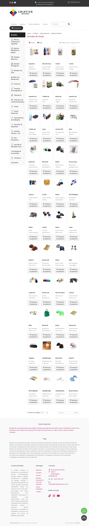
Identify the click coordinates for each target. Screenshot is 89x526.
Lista (39, 43)
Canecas (15, 84)
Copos (14, 106)
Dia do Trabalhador (65, 428)
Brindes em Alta (16, 71)
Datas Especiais (14, 112)
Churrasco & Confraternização (17, 101)
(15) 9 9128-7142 (58, 479)
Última (76, 413)
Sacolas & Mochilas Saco (16, 146)
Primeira (61, 413)
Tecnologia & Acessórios (16, 152)
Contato (45, 24)
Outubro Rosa (24, 430)
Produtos (14, 24)
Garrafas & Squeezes (16, 125)
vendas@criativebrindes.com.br (58, 484)
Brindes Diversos (15, 58)
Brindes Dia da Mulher (30, 428)
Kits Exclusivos (15, 139)
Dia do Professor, (47, 430)
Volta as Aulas (58, 430)
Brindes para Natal (43, 428)
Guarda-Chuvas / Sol (15, 132)
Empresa (22, 24)
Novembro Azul (14, 430)
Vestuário (14, 163)
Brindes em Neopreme (15, 78)
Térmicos (16, 158)
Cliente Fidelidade (34, 24)
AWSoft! (77, 523)
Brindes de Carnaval (15, 428)
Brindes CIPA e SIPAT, (35, 430)
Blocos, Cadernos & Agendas (15, 42)
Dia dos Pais (75, 428)
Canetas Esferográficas (16, 89)
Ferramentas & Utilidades (17, 119)
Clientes (38, 475)
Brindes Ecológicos (15, 65)
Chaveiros (16, 95)
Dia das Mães (54, 428)
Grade (31, 43)
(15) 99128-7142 (74, 2)
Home (29, 33)
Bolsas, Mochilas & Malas (15, 50)
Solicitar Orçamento (33, 74)
